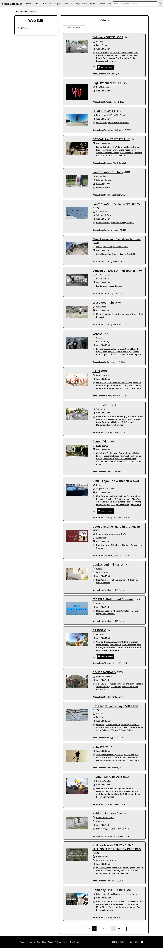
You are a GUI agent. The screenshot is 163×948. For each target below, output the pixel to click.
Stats (109, 4)
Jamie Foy (100, 724)
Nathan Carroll (113, 55)
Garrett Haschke (129, 580)
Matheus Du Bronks (116, 901)
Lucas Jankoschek (104, 456)
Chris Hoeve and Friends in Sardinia (116, 239)
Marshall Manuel (103, 314)
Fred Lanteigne (124, 499)
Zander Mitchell (131, 642)
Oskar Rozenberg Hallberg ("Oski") (111, 422)
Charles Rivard (102, 642)
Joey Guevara (123, 829)
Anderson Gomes (111, 152)
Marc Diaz (124, 122)
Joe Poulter (132, 757)
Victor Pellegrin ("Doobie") (108, 730)
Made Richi (117, 867)
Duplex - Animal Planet (107, 564)
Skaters (36, 4)
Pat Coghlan (108, 760)
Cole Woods (101, 650)
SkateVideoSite (12, 4)
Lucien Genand (115, 286)
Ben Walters (115, 52)
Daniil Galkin (108, 458)
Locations (101, 4)
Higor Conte (101, 351)
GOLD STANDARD (104, 672)
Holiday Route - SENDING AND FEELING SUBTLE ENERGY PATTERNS (116, 847)
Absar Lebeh (126, 870)
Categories (69, 4)
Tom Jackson (120, 760)
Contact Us (134, 942)
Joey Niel (112, 351)
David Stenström (103, 416)
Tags (78, 4)
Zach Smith (101, 754)
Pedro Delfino (127, 730)
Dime (98, 485)
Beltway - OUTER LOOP (107, 37)
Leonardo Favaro (110, 150)
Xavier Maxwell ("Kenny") (122, 222)
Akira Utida (108, 155)
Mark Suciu (101, 829)
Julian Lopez (101, 894)
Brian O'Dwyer (122, 504)
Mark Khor (111, 860)
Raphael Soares (103, 349)
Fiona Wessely (131, 904)
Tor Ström (100, 409)
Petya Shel (101, 388)
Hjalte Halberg (119, 416)
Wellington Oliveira (123, 147)
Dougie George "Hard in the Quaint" (116, 526)
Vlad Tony (123, 385)
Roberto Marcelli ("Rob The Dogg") (111, 115)
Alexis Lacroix (102, 502)
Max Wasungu (102, 496)
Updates (57, 942)
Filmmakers (46, 4)
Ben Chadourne (103, 278)
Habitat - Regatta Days (107, 813)
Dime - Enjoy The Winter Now (112, 481)
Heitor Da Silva (133, 419)
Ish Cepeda (101, 717)
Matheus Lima (126, 152)
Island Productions (104, 676)
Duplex (99, 568)
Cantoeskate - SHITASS (107, 172)
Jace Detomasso (103, 580)
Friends (65, 942)
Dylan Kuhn (116, 686)
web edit (100, 49)
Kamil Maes (113, 254)
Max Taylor (101, 306)
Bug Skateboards (103, 87)
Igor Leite (108, 354)
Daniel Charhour (126, 461)
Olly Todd (100, 788)
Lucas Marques (125, 150)
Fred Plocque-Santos (116, 453)
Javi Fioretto (101, 122)
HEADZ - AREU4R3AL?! (107, 777)
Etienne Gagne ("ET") (105, 504)
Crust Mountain (103, 302)
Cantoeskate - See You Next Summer (117, 204)
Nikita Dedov (135, 385)
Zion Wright (126, 724)
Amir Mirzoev (113, 388)
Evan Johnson (132, 791)
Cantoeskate (101, 176)
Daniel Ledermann (116, 894)
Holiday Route (102, 856)
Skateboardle (75, 942)
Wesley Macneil (113, 647)
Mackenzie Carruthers (131, 647)
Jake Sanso (116, 580)
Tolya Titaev (112, 382)
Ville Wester (137, 499)
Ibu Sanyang (101, 286)
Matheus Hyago (133, 354)
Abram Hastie (102, 52)
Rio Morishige (109, 873)
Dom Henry (120, 419)
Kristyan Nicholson (115, 425)
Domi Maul (101, 901)
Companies (58, 4)
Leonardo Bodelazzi (105, 147)
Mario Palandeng (112, 870)
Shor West (100, 867)
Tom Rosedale (107, 757)
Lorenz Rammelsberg (122, 456)
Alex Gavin (101, 684)
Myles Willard (127, 55)
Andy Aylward (116, 642)
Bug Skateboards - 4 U (107, 83)
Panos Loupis (115, 907)
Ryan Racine (123, 684)
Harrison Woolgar (130, 545)
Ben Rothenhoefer (124, 58)
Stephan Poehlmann (105, 613)
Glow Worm (100, 747)
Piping (99, 873)
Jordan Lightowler (115, 754)
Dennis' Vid (100, 441)
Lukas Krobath (111, 461)
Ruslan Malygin (125, 382)
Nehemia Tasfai (103, 904)
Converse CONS (103, 275)
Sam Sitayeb (108, 419)
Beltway (99, 41)
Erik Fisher (100, 634)
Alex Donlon (120, 757)
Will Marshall (116, 496)
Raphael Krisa (132, 453)
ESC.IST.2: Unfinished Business (112, 599)
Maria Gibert (102, 907)
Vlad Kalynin (116, 794)
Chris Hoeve (101, 254)
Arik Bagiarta (129, 867)
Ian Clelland (115, 644)
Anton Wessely (117, 904)
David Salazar (109, 58)
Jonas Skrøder (132, 416)
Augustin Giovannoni (105, 488)
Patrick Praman (113, 724)
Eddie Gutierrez (103, 45)
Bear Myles (129, 754)
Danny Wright (102, 445)
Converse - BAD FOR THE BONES (114, 270)
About (50, 942)
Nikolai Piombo (103, 582)
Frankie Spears (109, 727)
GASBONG (99, 630)
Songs (84, 4)
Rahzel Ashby (127, 52)
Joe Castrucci (101, 821)
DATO (96, 371)
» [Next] (124, 929)
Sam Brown (127, 686)
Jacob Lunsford (102, 572)
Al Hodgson (101, 537)
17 (119, 929)
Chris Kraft (101, 453)
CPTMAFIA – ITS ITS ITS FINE (111, 139)
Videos (28, 4)
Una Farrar (127, 496)
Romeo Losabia (103, 187)
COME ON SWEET (103, 111)
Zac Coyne (111, 829)
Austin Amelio (132, 314)
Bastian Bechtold (120, 246)
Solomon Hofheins (104, 180)
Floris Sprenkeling (104, 246)
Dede (108, 867)
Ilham (136, 870)
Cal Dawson (128, 794)
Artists (92, 4)
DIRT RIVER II (101, 405)
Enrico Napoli (119, 354)
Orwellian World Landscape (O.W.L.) (111, 534)
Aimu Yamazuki (129, 907)
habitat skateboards (105, 817)
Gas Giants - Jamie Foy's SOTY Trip (115, 706)
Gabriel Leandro (132, 349)
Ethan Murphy (102, 644)
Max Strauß (101, 603)
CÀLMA (97, 333)
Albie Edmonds (103, 794)
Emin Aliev (100, 382)
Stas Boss (124, 388)
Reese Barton (118, 314)
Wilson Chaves (117, 349)
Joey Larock (112, 684)
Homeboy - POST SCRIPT (108, 890)
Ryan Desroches (129, 644)
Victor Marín (113, 122)
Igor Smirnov (112, 385)
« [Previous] (84, 929)
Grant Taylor (122, 727)
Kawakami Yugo (103, 341)
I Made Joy (100, 860)
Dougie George (103, 545)
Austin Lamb (131, 894)
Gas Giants (101, 713)
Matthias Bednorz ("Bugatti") (109, 611)
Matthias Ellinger (131, 611)
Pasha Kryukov (102, 375)
